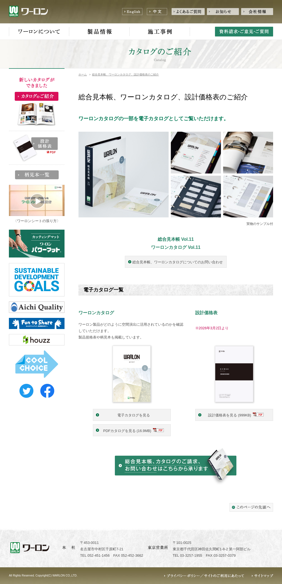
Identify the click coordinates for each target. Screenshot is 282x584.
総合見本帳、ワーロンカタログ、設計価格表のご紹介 (125, 74)
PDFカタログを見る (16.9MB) (127, 431)
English (132, 11)
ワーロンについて (39, 31)
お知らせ (223, 11)
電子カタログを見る (133, 415)
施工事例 (159, 31)
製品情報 (99, 31)
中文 (157, 11)
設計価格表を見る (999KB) (229, 415)
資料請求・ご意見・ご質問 (244, 31)
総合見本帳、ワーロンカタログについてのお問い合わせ (177, 262)
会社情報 (257, 11)
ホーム (82, 74)
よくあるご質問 (188, 11)
